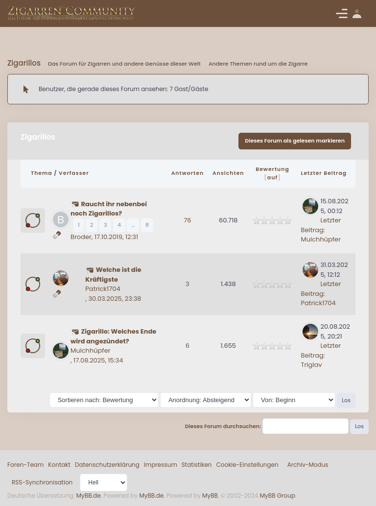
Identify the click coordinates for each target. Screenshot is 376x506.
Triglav (311, 364)
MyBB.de (88, 495)
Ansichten (228, 173)
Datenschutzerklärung (107, 464)
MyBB (210, 495)
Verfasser (74, 173)
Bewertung (272, 169)
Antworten (187, 173)
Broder (81, 236)
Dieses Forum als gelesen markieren (295, 141)
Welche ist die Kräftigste (113, 274)
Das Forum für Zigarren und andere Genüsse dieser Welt (124, 64)
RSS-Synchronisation (42, 482)
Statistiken (197, 464)
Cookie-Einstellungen (247, 464)
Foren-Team (25, 464)
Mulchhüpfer (321, 239)
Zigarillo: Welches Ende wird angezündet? (113, 336)
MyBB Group (277, 495)
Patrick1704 (102, 288)
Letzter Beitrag (324, 173)
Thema (41, 173)
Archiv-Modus (308, 464)
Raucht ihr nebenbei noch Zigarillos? (108, 208)
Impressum (160, 464)
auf (272, 177)
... (133, 225)
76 (187, 220)
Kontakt (59, 464)
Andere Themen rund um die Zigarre (258, 64)
